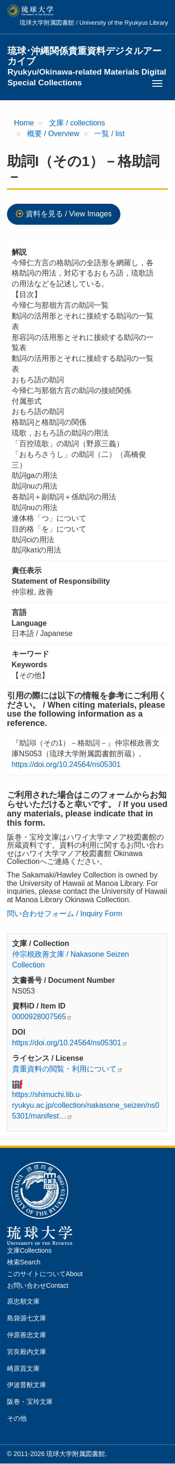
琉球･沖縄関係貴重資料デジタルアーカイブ (86, 56)
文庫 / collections (77, 123)
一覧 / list (109, 134)
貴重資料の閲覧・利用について (64, 1069)
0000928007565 (39, 1017)
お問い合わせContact (38, 1285)
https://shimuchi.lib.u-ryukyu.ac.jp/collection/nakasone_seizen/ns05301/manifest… (86, 1105)
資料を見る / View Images (69, 214)
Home (24, 123)
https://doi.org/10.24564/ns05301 (66, 764)
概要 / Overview (53, 134)
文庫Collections (29, 1250)
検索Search (24, 1262)
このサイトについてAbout (45, 1274)
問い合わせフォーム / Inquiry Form (64, 914)
